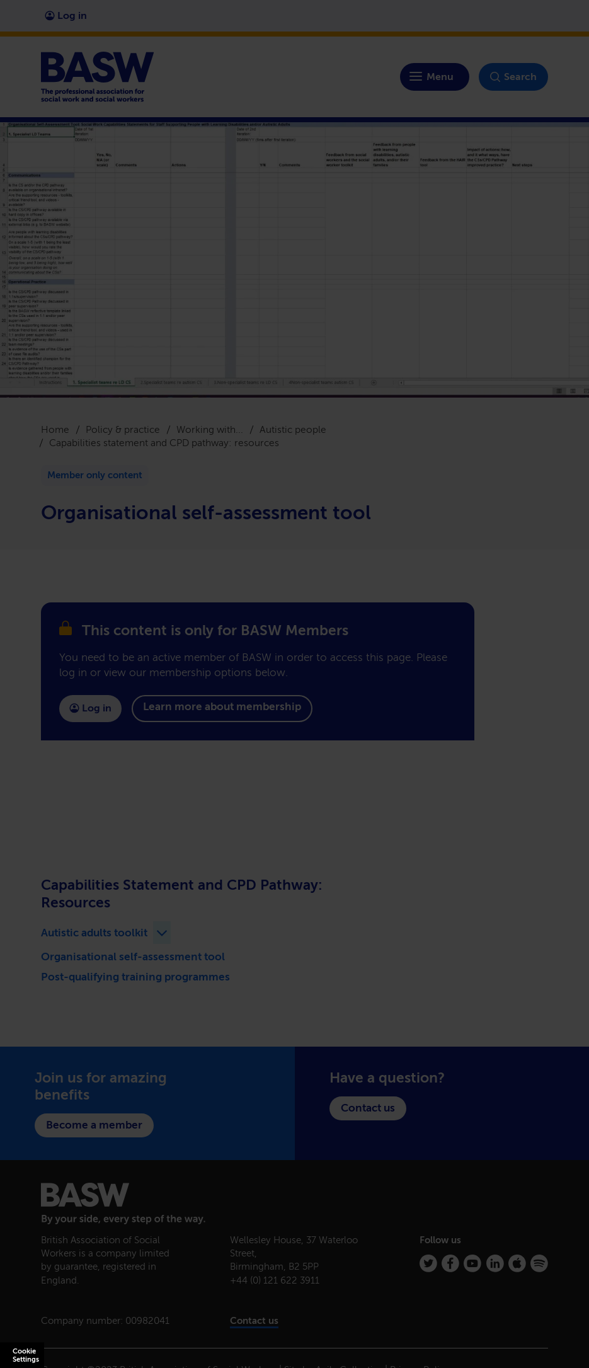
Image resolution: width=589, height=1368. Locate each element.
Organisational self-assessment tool (133, 956)
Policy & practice (123, 429)
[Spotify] (539, 1263)
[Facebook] (450, 1263)
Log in (66, 15)
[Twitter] (428, 1263)
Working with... (209, 429)
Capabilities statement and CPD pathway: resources (164, 443)
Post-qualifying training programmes (135, 976)
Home (55, 429)
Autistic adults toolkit (94, 932)
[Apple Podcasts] (517, 1263)
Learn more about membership (222, 706)
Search (513, 76)
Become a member (94, 1124)
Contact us (368, 1107)
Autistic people (293, 429)
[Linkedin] (495, 1263)
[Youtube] (472, 1263)
